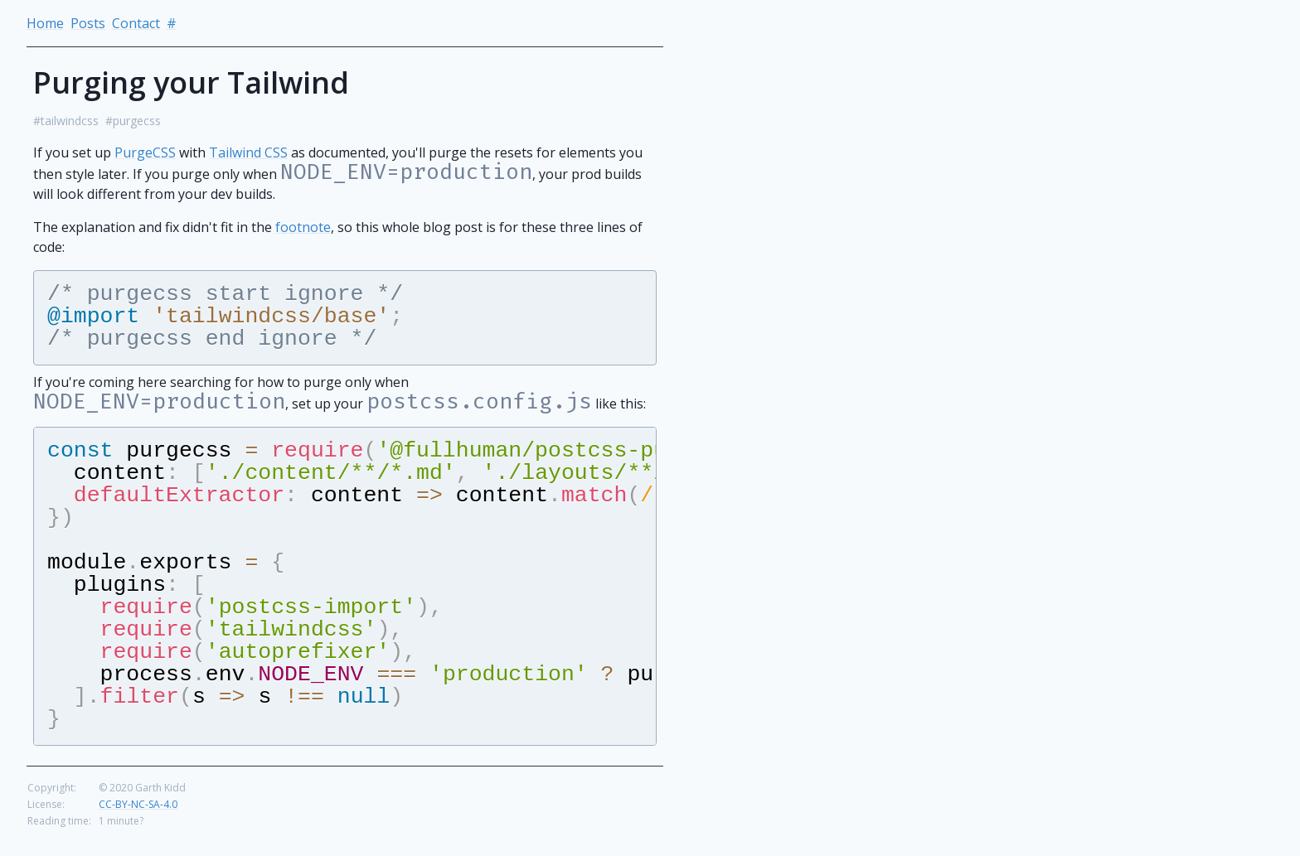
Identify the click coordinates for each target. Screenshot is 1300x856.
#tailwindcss (66, 120)
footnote (303, 227)
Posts (87, 23)
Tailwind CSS (248, 152)
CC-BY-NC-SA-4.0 (138, 817)
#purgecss (133, 120)
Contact (136, 23)
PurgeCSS (145, 152)
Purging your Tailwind (191, 82)
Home (45, 23)
